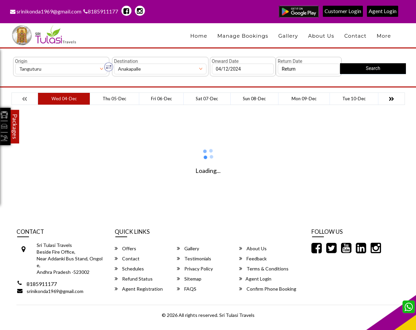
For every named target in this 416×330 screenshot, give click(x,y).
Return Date (290, 61)
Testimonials (194, 258)
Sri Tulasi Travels (237, 315)
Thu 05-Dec (114, 98)
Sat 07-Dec (207, 98)
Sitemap (189, 279)
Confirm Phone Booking (267, 289)
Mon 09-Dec (304, 98)
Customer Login (343, 11)
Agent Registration (139, 289)
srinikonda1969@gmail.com (45, 11)
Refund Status (134, 279)
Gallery (288, 36)
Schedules (129, 268)
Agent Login (382, 11)
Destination (126, 61)
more (384, 36)
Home (198, 36)
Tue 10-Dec (354, 98)
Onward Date (225, 61)
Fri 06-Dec (161, 98)
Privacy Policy (195, 268)
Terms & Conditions (264, 268)
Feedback (253, 258)
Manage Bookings (242, 36)
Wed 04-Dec (64, 98)
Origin (21, 61)
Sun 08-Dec (254, 98)
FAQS (186, 289)
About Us (321, 36)
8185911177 (100, 11)
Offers (125, 248)
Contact (355, 36)
